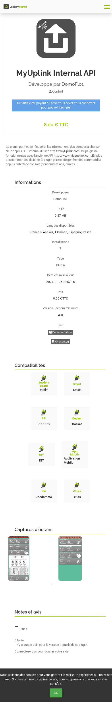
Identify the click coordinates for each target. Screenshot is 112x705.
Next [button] (109, 558)
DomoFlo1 (73, 84)
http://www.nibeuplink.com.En (75, 155)
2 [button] (59, 584)
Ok (56, 692)
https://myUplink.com (64, 151)
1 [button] (52, 584)
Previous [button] (2, 558)
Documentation (60, 332)
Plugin (60, 265)
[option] (31, 558)
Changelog (60, 341)
